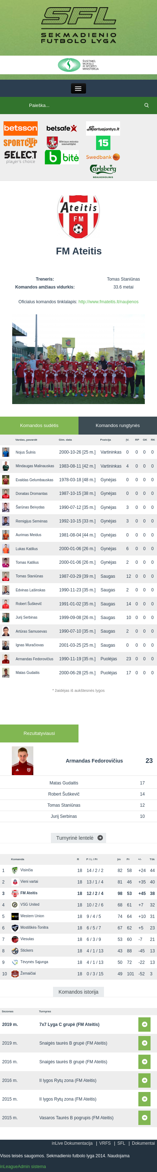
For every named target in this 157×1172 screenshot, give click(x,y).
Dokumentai (143, 1143)
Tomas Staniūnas (29, 576)
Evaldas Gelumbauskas (34, 480)
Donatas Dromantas (32, 494)
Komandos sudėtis (39, 425)
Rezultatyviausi (39, 733)
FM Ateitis (24, 893)
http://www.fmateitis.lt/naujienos (108, 301)
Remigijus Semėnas (32, 521)
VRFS (105, 1143)
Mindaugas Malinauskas (35, 466)
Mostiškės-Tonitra (29, 927)
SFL (121, 1143)
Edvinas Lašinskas (31, 590)
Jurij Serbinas (27, 617)
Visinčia (22, 870)
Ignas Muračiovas (30, 645)
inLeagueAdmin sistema (23, 1166)
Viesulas (22, 939)
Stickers (22, 950)
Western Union (27, 916)
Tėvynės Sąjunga (29, 962)
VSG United (25, 904)
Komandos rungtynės (118, 425)
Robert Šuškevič (29, 604)
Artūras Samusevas (31, 631)
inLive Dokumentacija (72, 1143)
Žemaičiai (23, 973)
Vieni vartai (24, 881)
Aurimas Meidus (29, 535)
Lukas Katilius (27, 549)
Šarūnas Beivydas (30, 507)
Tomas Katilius (27, 562)
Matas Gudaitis (28, 673)
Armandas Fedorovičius (34, 659)
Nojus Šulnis (26, 452)
